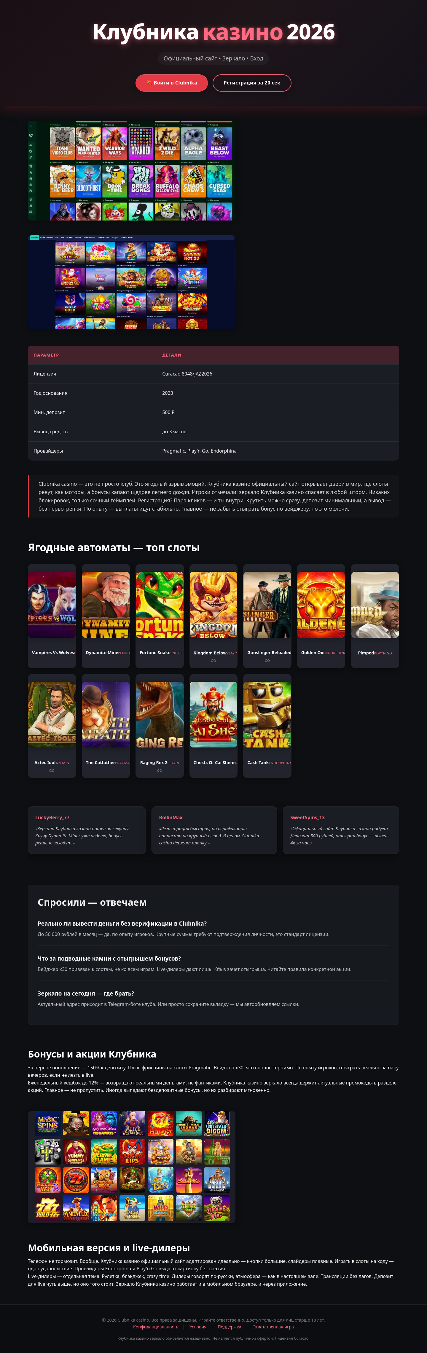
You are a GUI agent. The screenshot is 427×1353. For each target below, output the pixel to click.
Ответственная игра (273, 1327)
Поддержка (229, 1327)
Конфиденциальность (155, 1327)
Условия (197, 1327)
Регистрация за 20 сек (252, 82)
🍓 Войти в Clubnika (171, 82)
